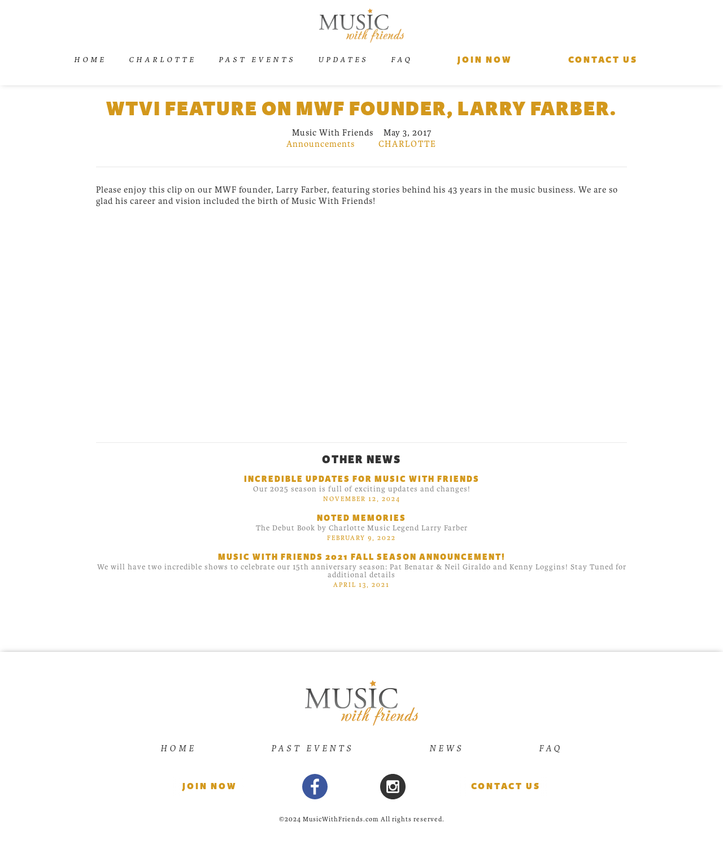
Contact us (603, 60)
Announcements (320, 144)
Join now (209, 786)
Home (90, 59)
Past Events (257, 59)
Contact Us (506, 786)
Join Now (485, 60)
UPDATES (343, 59)
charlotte (407, 144)
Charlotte (162, 59)
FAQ (401, 59)
